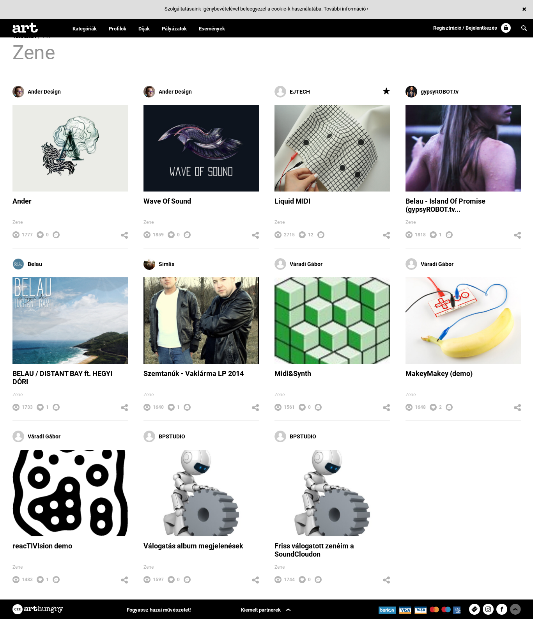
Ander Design (36, 92)
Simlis (158, 264)
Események (212, 29)
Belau (27, 264)
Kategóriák (85, 29)
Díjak (144, 29)
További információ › (346, 9)
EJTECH (292, 92)
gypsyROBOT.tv (432, 92)
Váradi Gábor (298, 264)
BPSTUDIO (164, 436)
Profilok (117, 29)
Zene (17, 222)
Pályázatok (174, 29)
